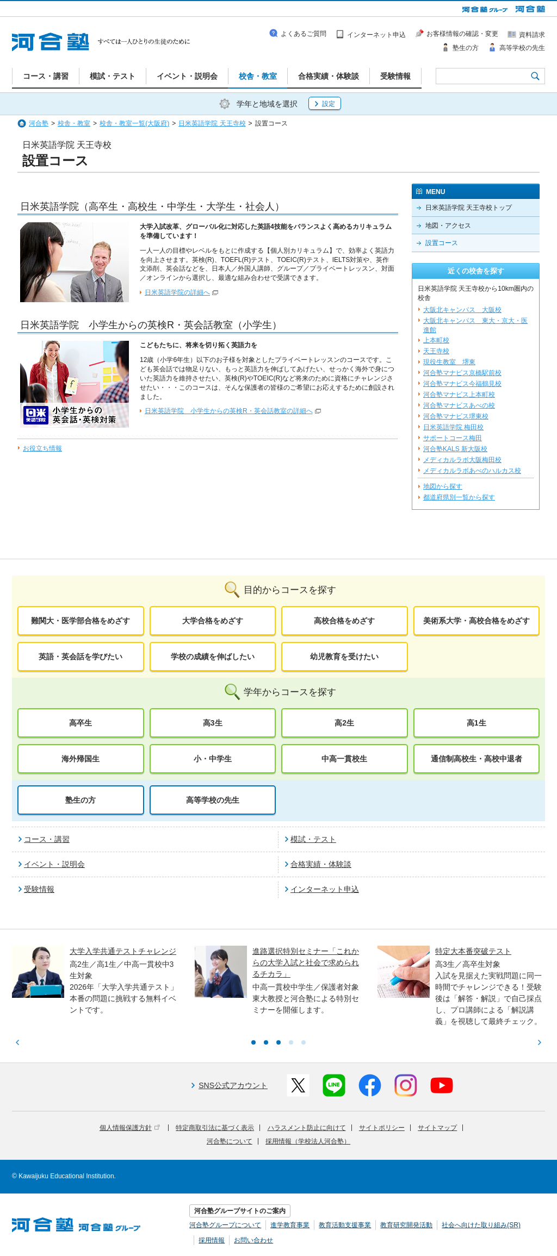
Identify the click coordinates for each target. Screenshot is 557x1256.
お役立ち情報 (42, 448)
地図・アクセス (448, 225)
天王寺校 (436, 351)
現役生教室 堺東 (449, 362)
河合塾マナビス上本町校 (459, 394)
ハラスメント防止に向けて (307, 1128)
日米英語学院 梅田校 (453, 427)
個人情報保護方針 (130, 1128)
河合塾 (38, 123)
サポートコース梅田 (452, 438)
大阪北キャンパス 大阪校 (462, 310)
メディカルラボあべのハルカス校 (472, 470)
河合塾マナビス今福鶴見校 (462, 384)
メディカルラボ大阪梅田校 (462, 460)
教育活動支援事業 (345, 1225)
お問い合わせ (253, 1240)
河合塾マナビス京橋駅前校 (462, 373)
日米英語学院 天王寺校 (211, 123)
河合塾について (229, 1141)
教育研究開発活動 (406, 1225)
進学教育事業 (290, 1225)
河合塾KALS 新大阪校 (455, 449)
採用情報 (212, 1240)
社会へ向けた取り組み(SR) (481, 1225)
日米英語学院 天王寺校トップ (468, 207)
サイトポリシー (382, 1128)
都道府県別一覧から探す (459, 497)
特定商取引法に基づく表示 (215, 1128)
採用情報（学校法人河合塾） (307, 1141)
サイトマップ (437, 1128)
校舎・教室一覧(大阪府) (134, 123)
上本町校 (436, 340)
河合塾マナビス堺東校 (455, 416)
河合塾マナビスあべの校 (459, 405)
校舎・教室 (74, 123)
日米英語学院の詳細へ (177, 292)
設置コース (441, 243)
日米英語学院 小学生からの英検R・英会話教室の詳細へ (229, 411)
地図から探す (442, 486)
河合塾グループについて (225, 1225)
